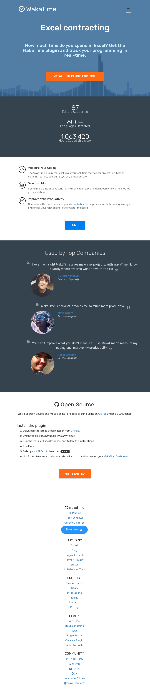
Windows (78, 517)
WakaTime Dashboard (116, 456)
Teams (74, 597)
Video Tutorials (74, 645)
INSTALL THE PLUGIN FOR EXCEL (75, 76)
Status (74, 564)
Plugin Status (74, 635)
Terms (68, 559)
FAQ (74, 630)
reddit (74, 668)
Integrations (74, 592)
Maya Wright (65, 313)
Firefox (80, 522)
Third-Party (74, 658)
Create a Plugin (74, 640)
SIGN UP (75, 225)
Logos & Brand (74, 555)
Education (74, 602)
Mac (68, 517)
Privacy (79, 559)
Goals (74, 588)
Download (74, 529)
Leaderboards (74, 583)
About (74, 545)
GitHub (102, 413)
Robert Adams (67, 354)
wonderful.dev (74, 678)
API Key (41, 451)
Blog (74, 550)
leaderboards (80, 204)
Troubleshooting (74, 625)
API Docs (74, 621)
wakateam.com (74, 683)
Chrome (69, 522)
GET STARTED (75, 473)
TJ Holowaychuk (68, 275)
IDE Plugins (74, 513)
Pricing (74, 607)
